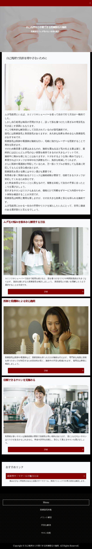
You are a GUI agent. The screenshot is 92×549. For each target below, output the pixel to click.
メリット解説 (46, 517)
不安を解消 (46, 525)
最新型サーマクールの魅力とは (22, 476)
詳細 (46, 292)
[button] (46, 3)
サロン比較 (46, 533)
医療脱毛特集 (46, 510)
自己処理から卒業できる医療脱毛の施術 (46, 27)
